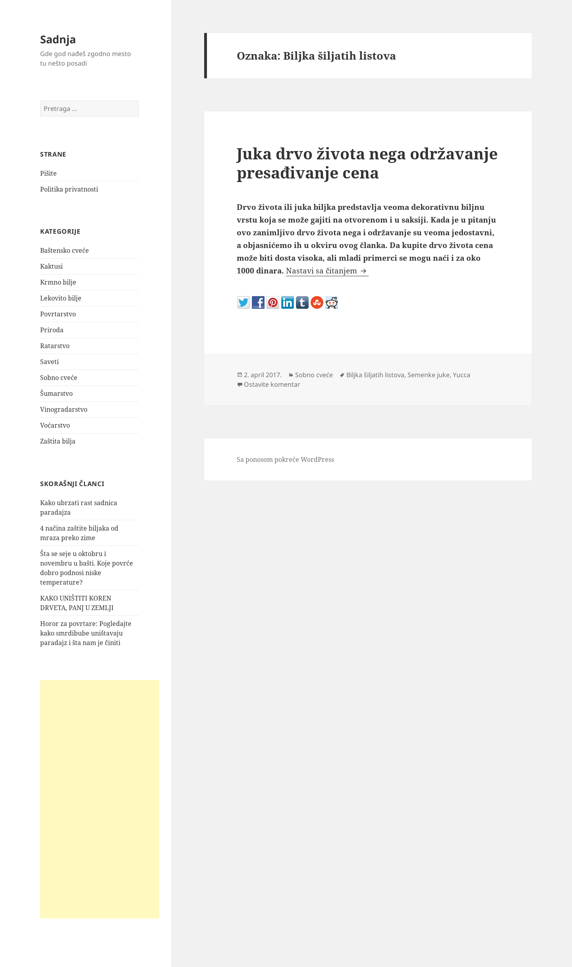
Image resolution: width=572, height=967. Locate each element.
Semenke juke (429, 374)
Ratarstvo (55, 345)
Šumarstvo (56, 393)
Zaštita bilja (57, 441)
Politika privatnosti (69, 189)
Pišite (48, 173)
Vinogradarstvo (63, 409)
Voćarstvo (55, 425)
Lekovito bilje (60, 298)
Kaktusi (51, 266)
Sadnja (58, 39)
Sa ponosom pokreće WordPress (285, 459)
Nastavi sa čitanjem (327, 270)
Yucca (461, 374)
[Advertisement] (99, 799)
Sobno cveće (58, 377)
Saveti (49, 361)
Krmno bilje (58, 282)
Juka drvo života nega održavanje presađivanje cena (367, 163)
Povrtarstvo (58, 314)
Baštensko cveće (64, 250)
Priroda (52, 330)
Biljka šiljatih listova (375, 374)
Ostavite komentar (272, 384)
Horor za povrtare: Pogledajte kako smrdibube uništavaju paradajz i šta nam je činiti (85, 633)
